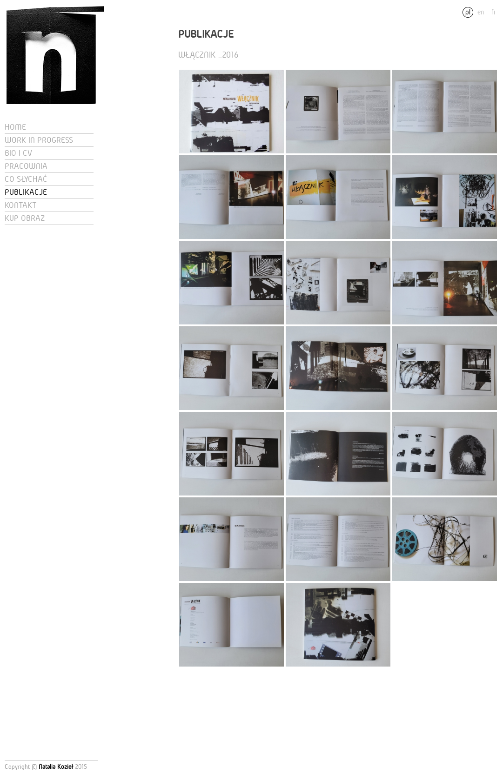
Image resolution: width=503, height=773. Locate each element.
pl (467, 12)
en (480, 12)
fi (493, 12)
